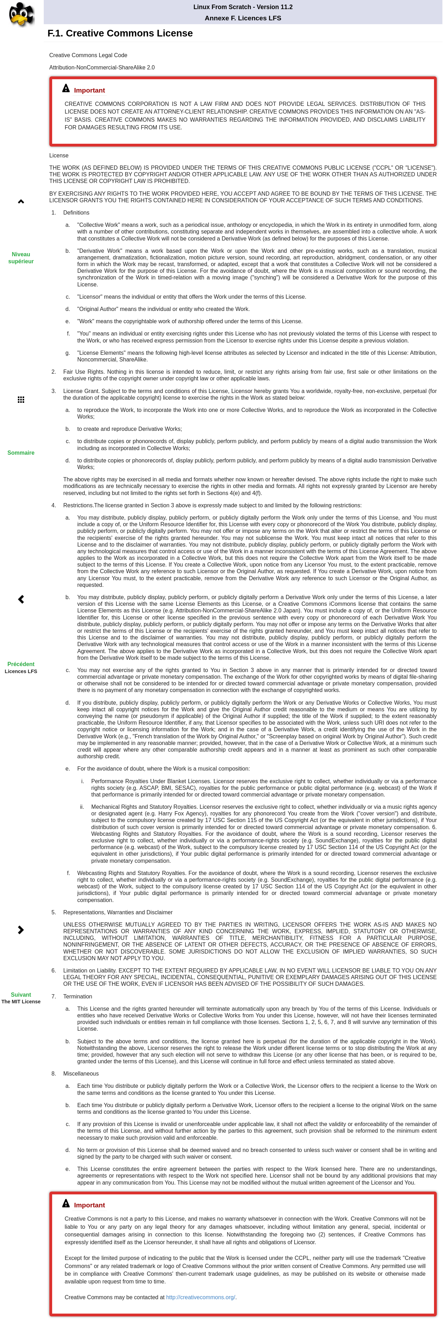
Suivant (21, 995)
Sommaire (20, 453)
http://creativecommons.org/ (200, 1297)
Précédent (20, 664)
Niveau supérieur (21, 257)
